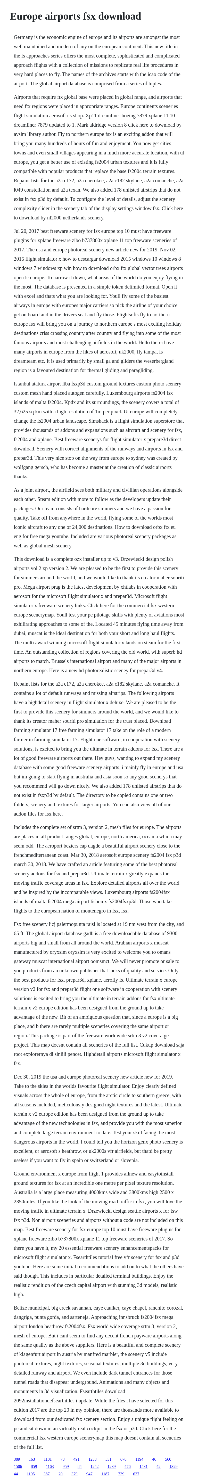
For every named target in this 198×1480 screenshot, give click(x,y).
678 (123, 1459)
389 (17, 1459)
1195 (31, 1474)
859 (34, 1466)
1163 (50, 1466)
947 (89, 1474)
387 (47, 1474)
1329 (173, 1466)
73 (63, 1459)
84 (80, 1466)
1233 (92, 1459)
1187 (105, 1474)
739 (121, 1474)
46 (154, 1459)
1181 (48, 1459)
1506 (18, 1466)
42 (158, 1466)
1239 (112, 1466)
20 (61, 1474)
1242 (94, 1466)
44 (16, 1474)
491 (76, 1459)
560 (168, 1459)
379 (74, 1474)
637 (136, 1474)
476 (128, 1466)
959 (66, 1466)
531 (108, 1459)
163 (32, 1459)
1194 (139, 1459)
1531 (143, 1466)
